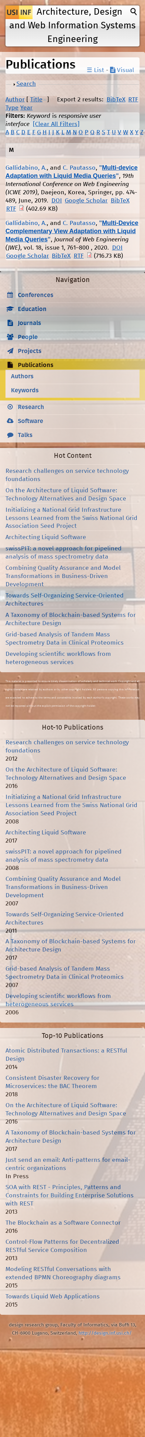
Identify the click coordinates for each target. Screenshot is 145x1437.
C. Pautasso (79, 168)
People (28, 337)
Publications (35, 365)
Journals (29, 323)
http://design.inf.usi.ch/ (105, 1333)
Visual (122, 70)
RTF (133, 100)
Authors (22, 377)
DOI (56, 201)
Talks (25, 435)
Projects (29, 351)
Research (31, 407)
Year (26, 108)
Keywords (25, 391)
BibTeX (116, 100)
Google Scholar (86, 201)
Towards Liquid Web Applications (52, 1297)
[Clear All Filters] (56, 124)
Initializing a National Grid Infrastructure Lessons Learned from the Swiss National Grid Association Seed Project (71, 518)
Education (32, 309)
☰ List (95, 70)
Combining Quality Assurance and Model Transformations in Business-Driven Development (63, 576)
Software (30, 421)
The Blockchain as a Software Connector (63, 1223)
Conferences (35, 295)
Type (12, 108)
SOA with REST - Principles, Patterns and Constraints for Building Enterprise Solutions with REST (69, 1195)
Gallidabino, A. (26, 168)
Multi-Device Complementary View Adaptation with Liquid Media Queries (71, 231)
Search (26, 84)
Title (36, 100)
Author (15, 100)
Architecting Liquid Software (45, 537)
